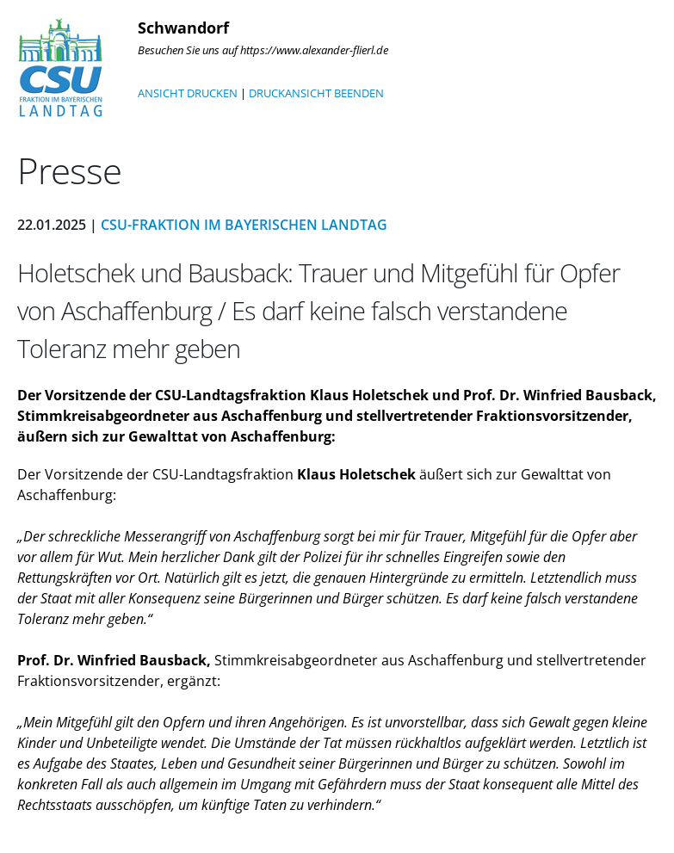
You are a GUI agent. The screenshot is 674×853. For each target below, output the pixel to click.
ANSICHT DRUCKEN (188, 93)
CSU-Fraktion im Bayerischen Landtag (244, 224)
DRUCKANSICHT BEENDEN (316, 93)
